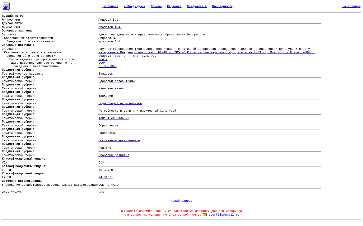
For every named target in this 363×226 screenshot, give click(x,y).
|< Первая (110, 6)
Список (156, 6)
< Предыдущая (134, 6)
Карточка (174, 6)
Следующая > (197, 6)
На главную (351, 6)
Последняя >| (223, 6)
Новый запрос (181, 201)
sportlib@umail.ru (224, 215)
